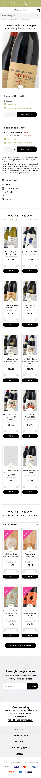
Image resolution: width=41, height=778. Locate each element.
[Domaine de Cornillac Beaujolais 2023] (11, 298)
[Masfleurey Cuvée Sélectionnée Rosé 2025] (11, 548)
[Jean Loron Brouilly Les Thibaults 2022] (30, 408)
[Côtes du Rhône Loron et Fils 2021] (30, 464)
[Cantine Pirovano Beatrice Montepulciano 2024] (30, 606)
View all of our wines (20, 646)
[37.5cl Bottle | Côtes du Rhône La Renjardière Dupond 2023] (11, 464)
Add (27, 114)
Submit (32, 686)
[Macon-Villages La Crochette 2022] (11, 244)
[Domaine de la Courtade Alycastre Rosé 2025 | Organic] (11, 606)
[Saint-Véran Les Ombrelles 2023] (30, 298)
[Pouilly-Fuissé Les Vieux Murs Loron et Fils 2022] (11, 352)
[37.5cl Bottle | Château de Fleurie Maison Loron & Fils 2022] (30, 352)
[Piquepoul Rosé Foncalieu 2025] (30, 548)
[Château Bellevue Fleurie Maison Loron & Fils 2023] (11, 408)
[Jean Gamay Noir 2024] (30, 244)
